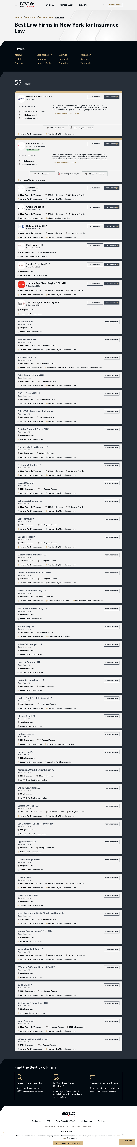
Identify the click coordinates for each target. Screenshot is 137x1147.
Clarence (19, 63)
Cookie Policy (60, 1126)
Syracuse (85, 58)
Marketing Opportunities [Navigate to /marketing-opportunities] (68, 1086)
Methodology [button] (66, 5)
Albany (18, 54)
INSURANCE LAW (46, 17)
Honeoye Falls (44, 63)
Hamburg (41, 58)
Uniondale (86, 63)
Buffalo (18, 58)
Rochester (86, 54)
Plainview (64, 63)
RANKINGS (19, 17)
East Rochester (44, 54)
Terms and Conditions (74, 1126)
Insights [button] (83, 5)
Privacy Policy (50, 1126)
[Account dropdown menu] (115, 5)
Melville (63, 54)
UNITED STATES (31, 17)
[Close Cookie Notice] (122, 1134)
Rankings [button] (50, 5)
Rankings (101, 1121)
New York (64, 58)
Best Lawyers (87, 1126)
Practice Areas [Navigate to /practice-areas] (105, 1086)
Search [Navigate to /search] (32, 1086)
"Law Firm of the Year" (65, 1121)
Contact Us (36, 1121)
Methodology (86, 1121)
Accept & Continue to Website (68, 1143)
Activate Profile (111, 322)
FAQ (48, 1121)
